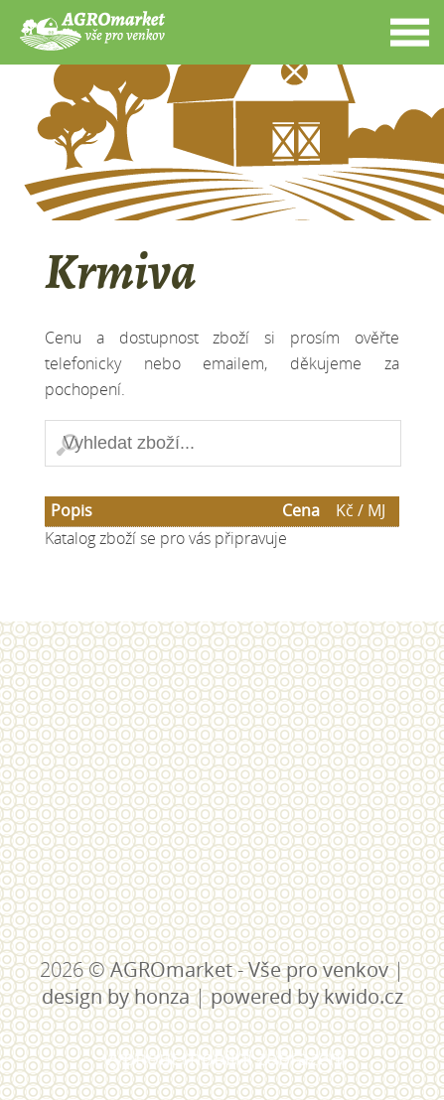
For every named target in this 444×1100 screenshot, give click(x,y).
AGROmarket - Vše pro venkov (249, 969)
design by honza (116, 996)
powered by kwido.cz (307, 996)
